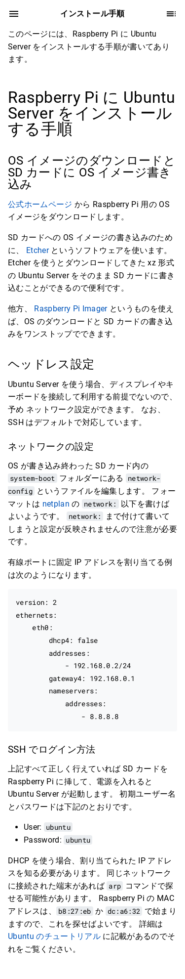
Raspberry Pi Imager (70, 308)
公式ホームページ (40, 204)
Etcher (38, 250)
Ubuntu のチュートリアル (54, 936)
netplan (56, 504)
